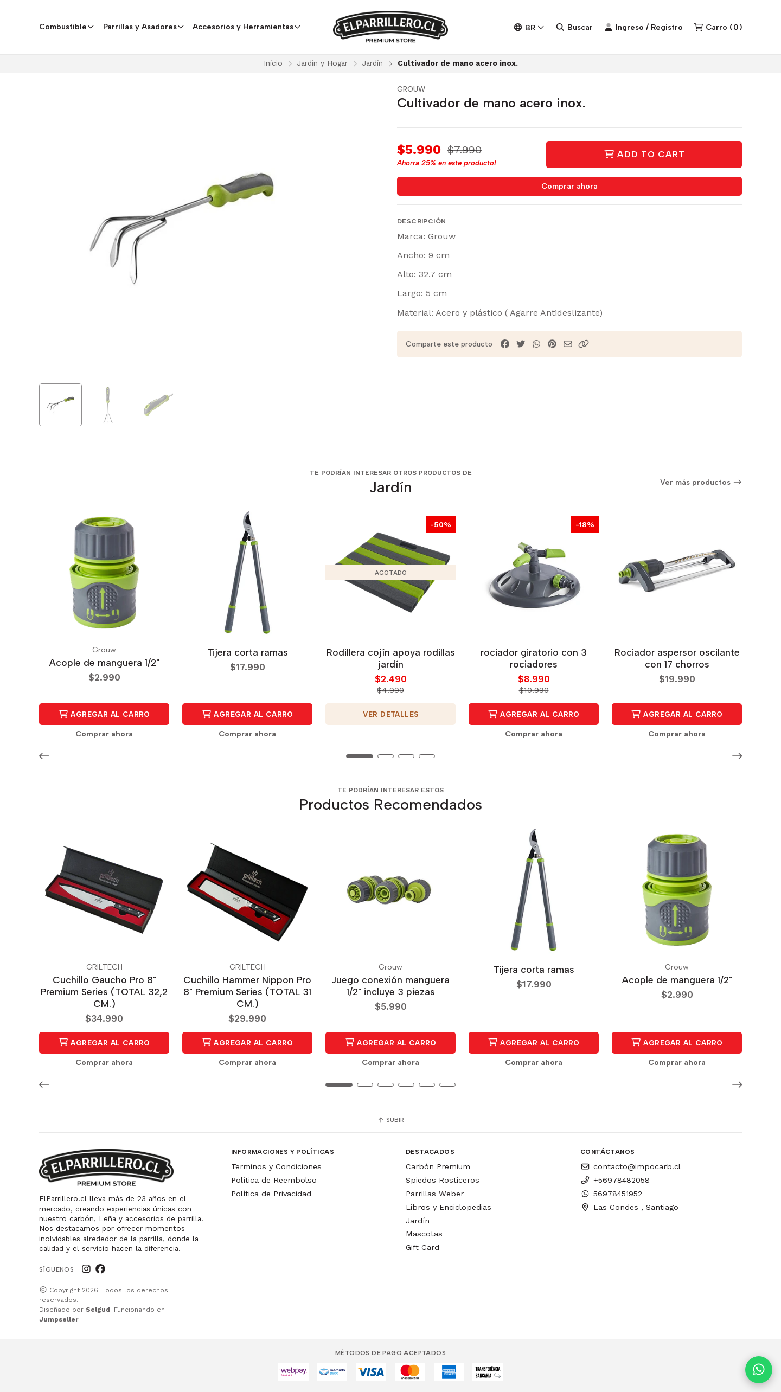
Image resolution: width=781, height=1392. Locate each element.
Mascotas (424, 1233)
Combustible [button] (66, 26)
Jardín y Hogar (322, 63)
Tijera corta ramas (247, 652)
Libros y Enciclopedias (448, 1207)
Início (273, 63)
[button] (583, 344)
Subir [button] (390, 1120)
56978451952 (611, 1193)
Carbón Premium (438, 1166)
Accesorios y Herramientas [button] (247, 26)
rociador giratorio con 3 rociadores (534, 658)
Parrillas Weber (435, 1193)
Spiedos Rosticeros (442, 1180)
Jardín (372, 63)
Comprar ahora (569, 186)
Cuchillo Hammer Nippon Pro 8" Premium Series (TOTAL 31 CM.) (247, 991)
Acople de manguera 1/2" (104, 662)
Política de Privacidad (271, 1193)
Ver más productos (701, 482)
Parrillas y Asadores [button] (143, 26)
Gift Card (422, 1247)
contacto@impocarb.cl (630, 1166)
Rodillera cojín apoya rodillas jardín (391, 658)
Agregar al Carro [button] (104, 714)
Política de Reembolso (274, 1180)
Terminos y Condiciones (276, 1166)
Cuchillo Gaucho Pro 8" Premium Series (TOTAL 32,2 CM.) (104, 991)
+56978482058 (615, 1180)
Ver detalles (391, 714)
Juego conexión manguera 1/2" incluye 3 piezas (390, 985)
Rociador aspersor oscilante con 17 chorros (677, 658)
